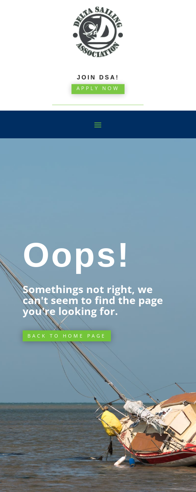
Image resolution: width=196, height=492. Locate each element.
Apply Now (97, 85)
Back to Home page (66, 335)
